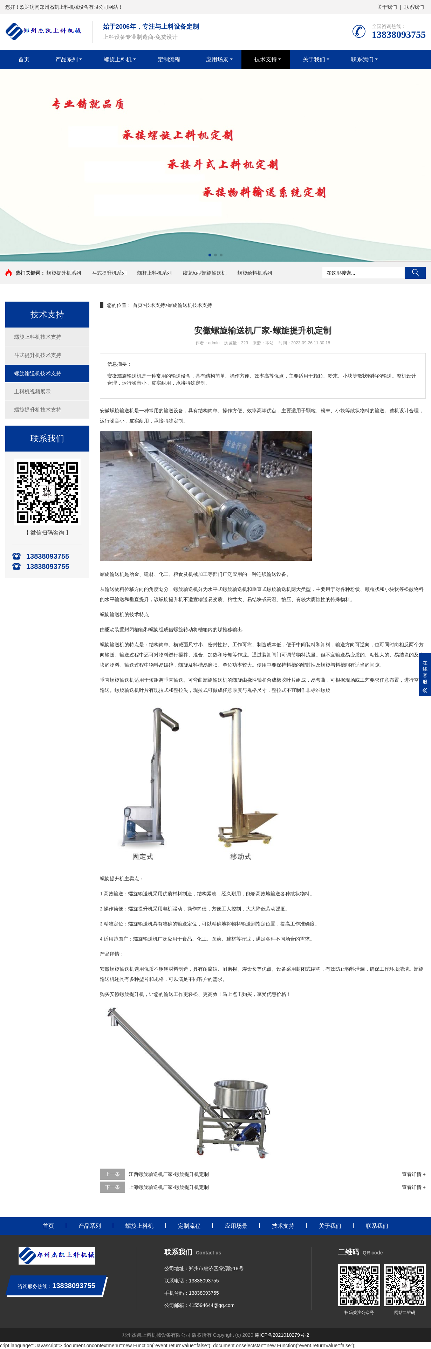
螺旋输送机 (122, 969)
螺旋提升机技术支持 (37, 410)
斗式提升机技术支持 (37, 355)
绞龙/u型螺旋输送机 (204, 273)
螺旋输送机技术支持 (37, 373)
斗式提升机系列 (109, 273)
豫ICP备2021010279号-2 (282, 1335)
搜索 (415, 273)
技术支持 (265, 59)
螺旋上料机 (118, 59)
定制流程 (169, 59)
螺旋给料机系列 (255, 273)
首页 (23, 59)
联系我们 (414, 7)
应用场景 (217, 59)
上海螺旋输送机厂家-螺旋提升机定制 (169, 1187)
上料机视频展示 (32, 391)
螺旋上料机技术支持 (37, 337)
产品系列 (66, 59)
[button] (209, 255)
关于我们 (387, 7)
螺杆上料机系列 (154, 273)
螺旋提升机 (131, 994)
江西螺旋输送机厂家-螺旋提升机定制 (169, 1174)
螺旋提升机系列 (64, 273)
